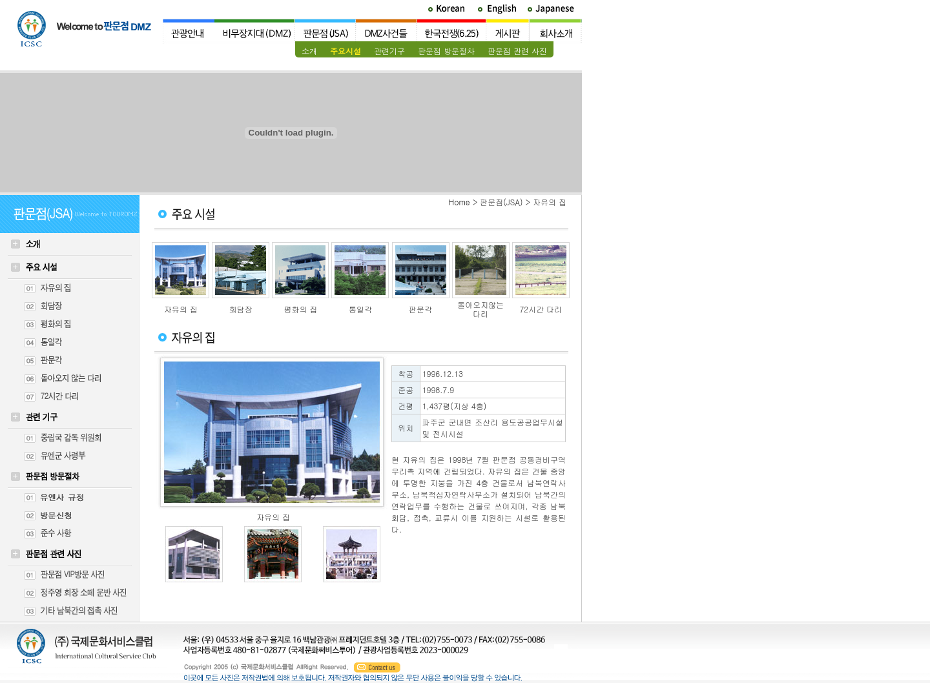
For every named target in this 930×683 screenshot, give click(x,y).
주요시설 (345, 50)
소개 (309, 50)
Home (459, 201)
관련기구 (389, 50)
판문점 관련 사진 (517, 50)
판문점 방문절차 (446, 50)
